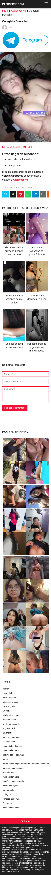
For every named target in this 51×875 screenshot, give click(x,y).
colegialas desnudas (19, 852)
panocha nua (35, 845)
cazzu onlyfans (9, 790)
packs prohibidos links (22, 863)
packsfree (7, 689)
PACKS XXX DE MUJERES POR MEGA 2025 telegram (22, 868)
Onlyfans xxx (8, 711)
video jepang (35, 852)
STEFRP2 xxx (13, 836)
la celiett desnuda (21, 865)
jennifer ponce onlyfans (13, 755)
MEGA (5, 147)
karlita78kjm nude (19, 850)
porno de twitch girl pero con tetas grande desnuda (26, 763)
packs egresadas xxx (19, 867)
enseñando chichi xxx (18, 845)
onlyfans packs (9, 719)
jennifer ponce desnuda (13, 781)
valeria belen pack (11, 750)
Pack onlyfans (9, 706)
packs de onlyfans (11, 785)
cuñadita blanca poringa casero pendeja (19, 828)
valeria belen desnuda (12, 746)
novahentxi (7, 733)
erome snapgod (32, 832)
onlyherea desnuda (11, 724)
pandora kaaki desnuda (13, 768)
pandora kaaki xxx (11, 737)
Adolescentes (18, 10)
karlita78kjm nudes (15, 843)
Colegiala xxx (9, 794)
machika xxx (8, 772)
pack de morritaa (25, 830)
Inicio (5, 10)
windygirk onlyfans (11, 715)
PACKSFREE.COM (13, 4)
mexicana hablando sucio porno (23, 839)
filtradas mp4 (12, 861)
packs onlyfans (9, 697)
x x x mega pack (22, 834)
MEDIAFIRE (16, 147)
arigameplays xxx (10, 702)
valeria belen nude (11, 777)
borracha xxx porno (15, 832)
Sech (10, 27)
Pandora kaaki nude (11, 799)
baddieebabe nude (11, 807)
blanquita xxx (12, 858)
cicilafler (27, 854)
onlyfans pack (9, 728)
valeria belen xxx (10, 693)
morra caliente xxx (14, 872)
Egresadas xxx (9, 803)
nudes (5, 759)
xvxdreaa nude (9, 741)
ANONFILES (28, 147)
